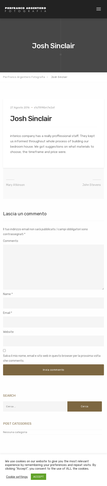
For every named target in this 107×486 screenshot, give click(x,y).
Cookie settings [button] (17, 477)
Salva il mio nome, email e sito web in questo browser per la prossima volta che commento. (51, 358)
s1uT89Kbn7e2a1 (44, 107)
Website (8, 332)
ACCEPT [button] (38, 476)
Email (6, 313)
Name (7, 294)
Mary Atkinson (15, 185)
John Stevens (91, 185)
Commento (10, 241)
